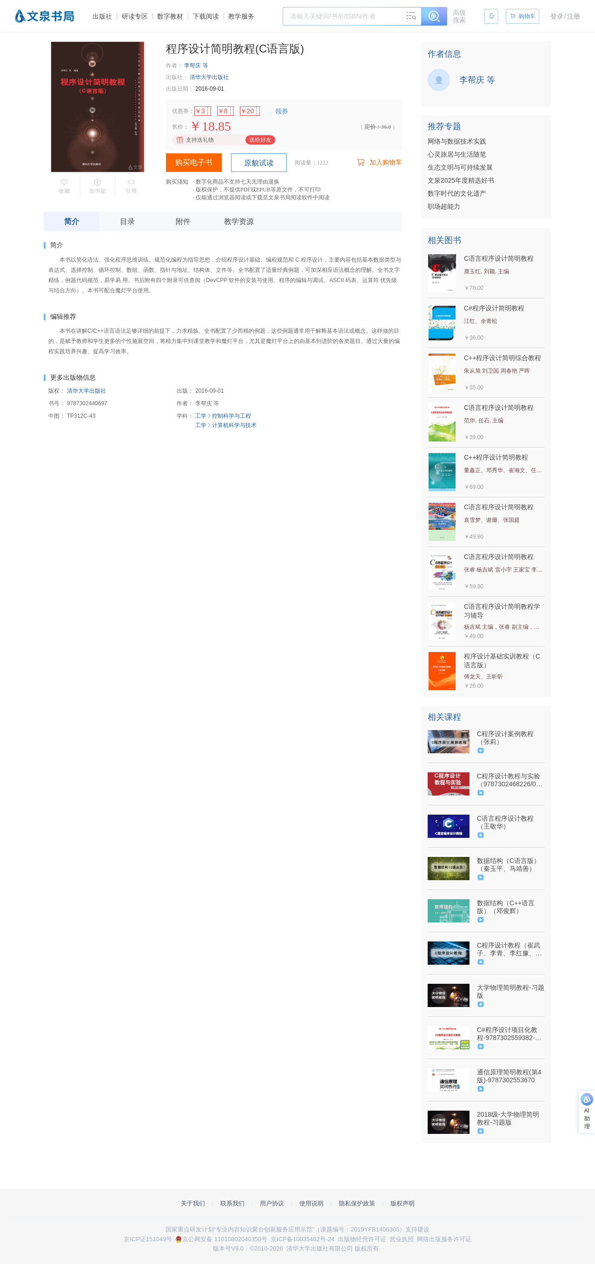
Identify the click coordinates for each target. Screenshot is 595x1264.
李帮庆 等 (196, 65)
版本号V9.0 (228, 1248)
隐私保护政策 (357, 1203)
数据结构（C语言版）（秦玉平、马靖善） (508, 864)
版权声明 (402, 1203)
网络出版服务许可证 (444, 1239)
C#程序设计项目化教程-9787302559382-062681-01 (507, 1034)
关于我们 (193, 1203)
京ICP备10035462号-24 (302, 1239)
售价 (177, 127)
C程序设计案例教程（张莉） (505, 737)
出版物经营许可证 (362, 1239)
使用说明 (311, 1203)
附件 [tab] (183, 221)
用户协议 (272, 1203)
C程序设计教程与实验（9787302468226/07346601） (510, 780)
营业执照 (402, 1239)
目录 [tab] (127, 221)
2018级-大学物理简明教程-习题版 (508, 1118)
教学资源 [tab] (239, 221)
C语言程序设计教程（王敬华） (505, 822)
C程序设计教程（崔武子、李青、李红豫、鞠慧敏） (509, 949)
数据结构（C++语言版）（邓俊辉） (506, 907)
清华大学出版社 (209, 77)
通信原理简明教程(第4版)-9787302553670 (509, 1076)
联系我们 (232, 1203)
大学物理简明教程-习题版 (510, 991)
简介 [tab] (71, 221)
